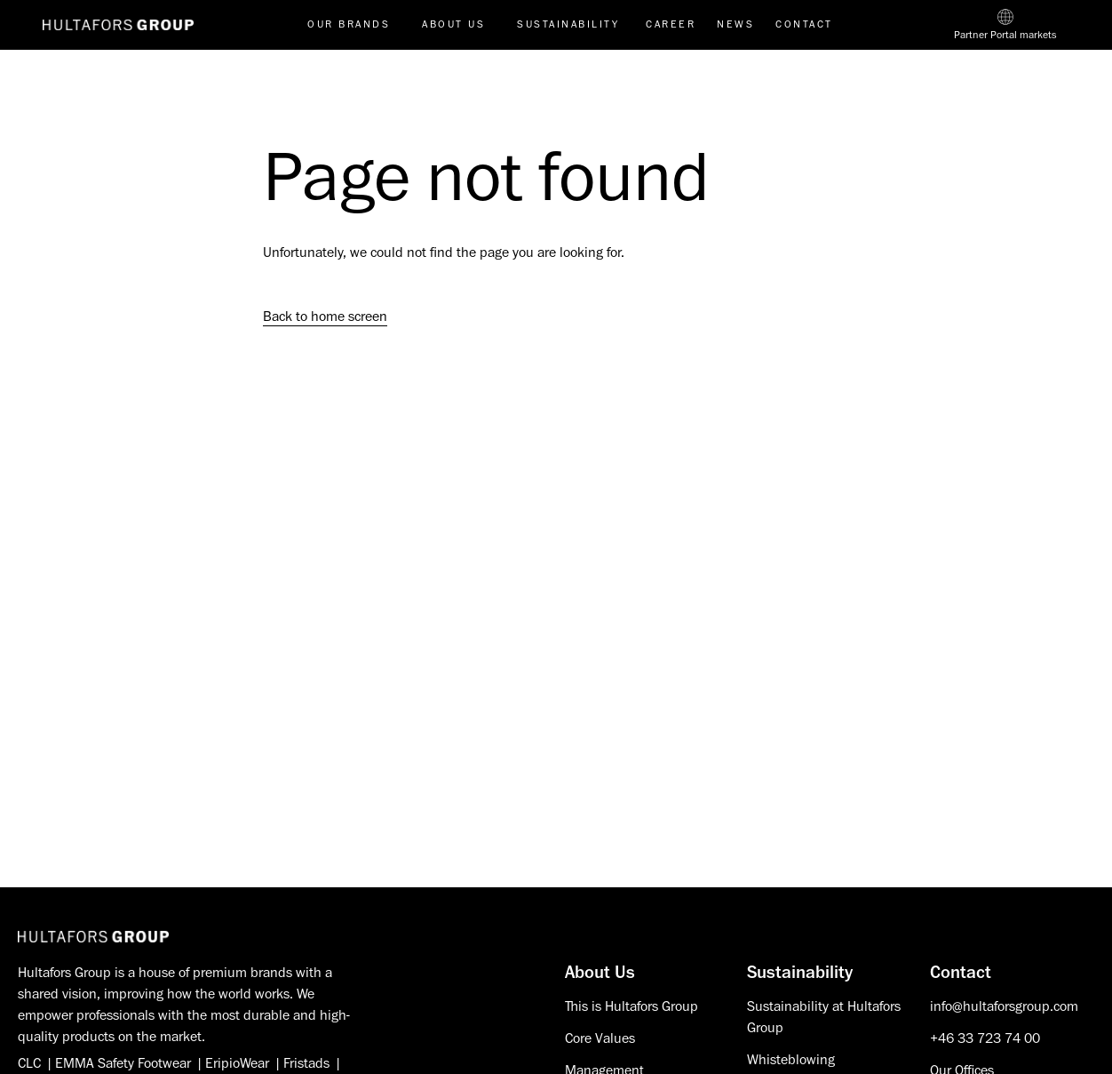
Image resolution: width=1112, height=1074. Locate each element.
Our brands (348, 24)
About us (453, 24)
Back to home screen (325, 316)
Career (670, 24)
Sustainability (568, 24)
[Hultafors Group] (93, 937)
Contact (804, 24)
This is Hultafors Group (631, 1006)
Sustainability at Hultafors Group (824, 1017)
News (735, 24)
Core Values (600, 1038)
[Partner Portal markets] (1005, 24)
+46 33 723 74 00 (985, 1038)
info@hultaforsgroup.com (1004, 1006)
